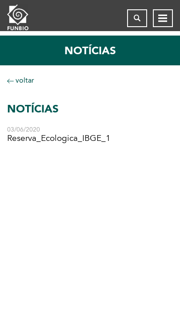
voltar (20, 80)
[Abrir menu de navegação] (163, 18)
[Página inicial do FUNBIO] (25, 18)
